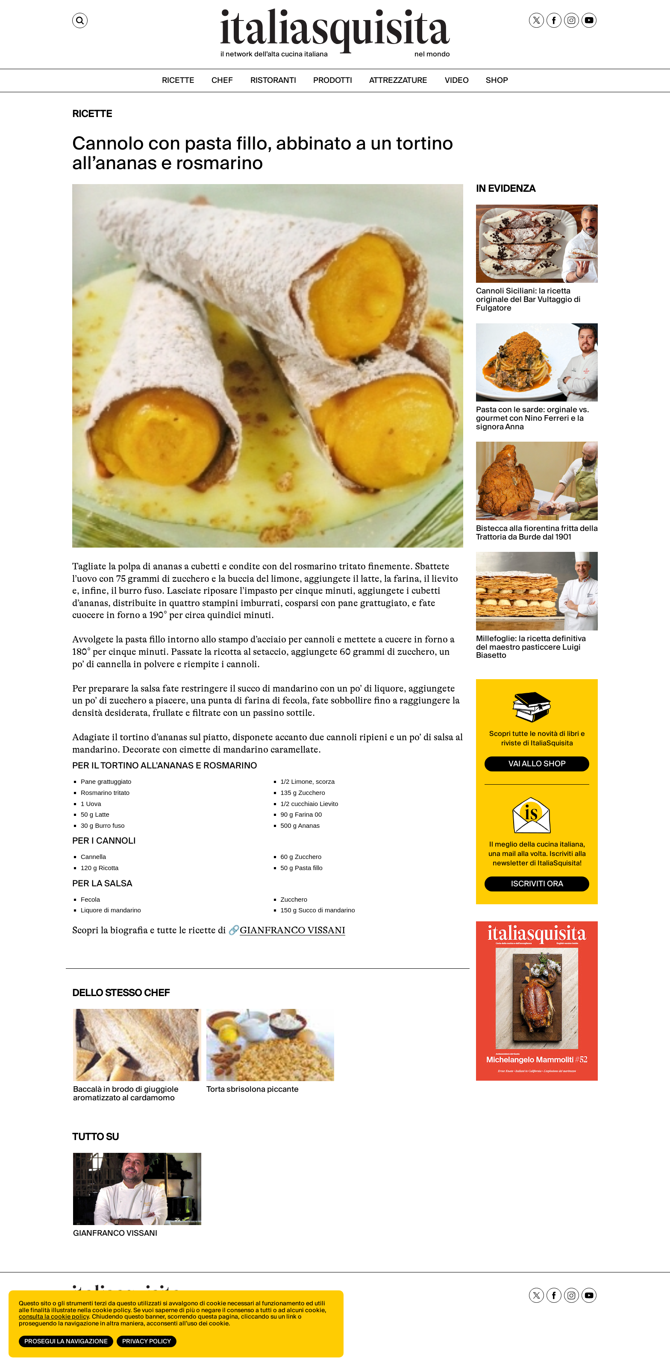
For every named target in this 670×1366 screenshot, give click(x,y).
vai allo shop (537, 764)
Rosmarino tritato (105, 792)
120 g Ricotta (99, 867)
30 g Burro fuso (103, 825)
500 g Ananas (300, 825)
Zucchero (294, 899)
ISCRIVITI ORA (537, 884)
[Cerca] (80, 20)
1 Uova (91, 803)
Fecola (90, 899)
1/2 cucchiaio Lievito (309, 803)
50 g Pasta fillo (302, 867)
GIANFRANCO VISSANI (292, 930)
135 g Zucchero (303, 792)
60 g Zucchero (301, 856)
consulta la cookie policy (54, 1317)
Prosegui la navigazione (66, 1342)
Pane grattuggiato (106, 781)
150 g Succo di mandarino (318, 910)
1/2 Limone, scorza (308, 781)
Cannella (93, 856)
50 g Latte (95, 814)
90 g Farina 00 (301, 814)
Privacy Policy (146, 1342)
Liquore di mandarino (111, 910)
